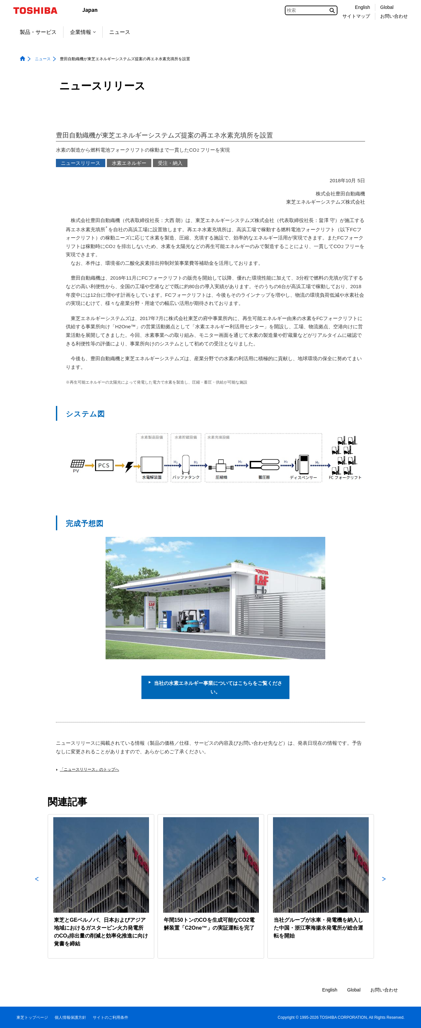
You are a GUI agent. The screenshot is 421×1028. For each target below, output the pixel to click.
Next (384, 886)
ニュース (119, 32)
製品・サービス (38, 32)
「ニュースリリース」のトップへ (89, 769)
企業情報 (83, 32)
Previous (37, 886)
